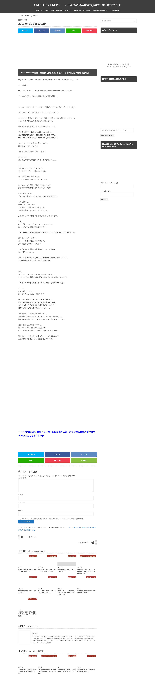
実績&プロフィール (42, 10)
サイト (20, 510)
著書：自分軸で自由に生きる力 (61, 10)
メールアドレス (106, 190)
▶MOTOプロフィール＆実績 (119, 64)
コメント (22, 478)
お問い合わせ (115, 10)
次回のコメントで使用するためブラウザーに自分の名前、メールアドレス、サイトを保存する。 (52, 518)
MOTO (35, 633)
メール (21, 502)
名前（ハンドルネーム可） (110, 182)
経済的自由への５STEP (100, 10)
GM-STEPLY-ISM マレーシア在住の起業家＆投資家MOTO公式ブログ (77, 5)
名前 (20, 494)
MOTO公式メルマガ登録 (82, 10)
